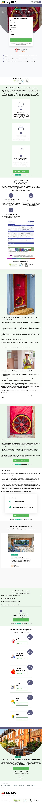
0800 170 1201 (4, 475)
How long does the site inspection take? (10, 595)
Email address (13, 25)
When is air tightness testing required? (10, 604)
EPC (1, 785)
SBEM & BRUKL (34, 785)
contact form (19, 475)
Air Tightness (15, 785)
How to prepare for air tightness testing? (10, 601)
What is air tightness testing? (8, 598)
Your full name (13, 20)
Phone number (13, 29)
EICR (5, 785)
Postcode (12, 34)
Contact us (22, 778)
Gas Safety (9, 785)
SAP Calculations (22, 785)
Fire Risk (28, 785)
